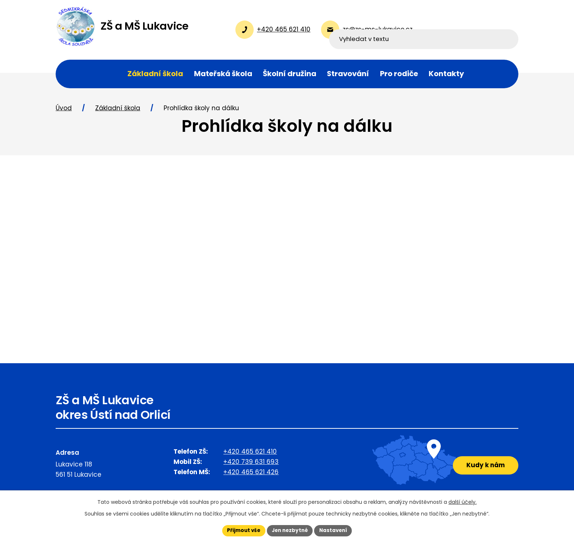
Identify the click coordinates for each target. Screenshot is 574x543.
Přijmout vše (241, 530)
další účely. (462, 501)
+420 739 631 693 (251, 464)
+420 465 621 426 (251, 474)
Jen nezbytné (290, 530)
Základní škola (117, 111)
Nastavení (335, 530)
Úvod (64, 111)
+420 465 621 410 (250, 454)
